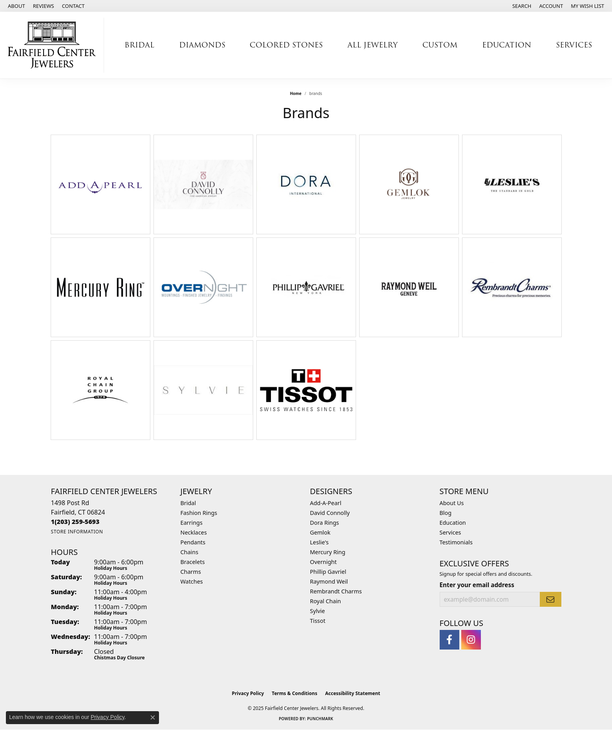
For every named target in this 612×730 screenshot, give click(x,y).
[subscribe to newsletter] (550, 599)
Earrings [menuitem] (192, 522)
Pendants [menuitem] (193, 542)
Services (574, 45)
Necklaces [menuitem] (194, 532)
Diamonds (202, 45)
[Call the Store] (75, 521)
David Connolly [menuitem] (330, 512)
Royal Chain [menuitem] (325, 601)
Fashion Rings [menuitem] (199, 512)
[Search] (522, 6)
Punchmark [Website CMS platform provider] (320, 718)
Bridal (139, 45)
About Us (452, 503)
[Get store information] (77, 531)
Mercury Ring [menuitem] (327, 552)
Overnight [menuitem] (323, 562)
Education (506, 45)
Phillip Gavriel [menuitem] (328, 571)
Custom (439, 45)
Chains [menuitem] (190, 552)
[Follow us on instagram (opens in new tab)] (471, 640)
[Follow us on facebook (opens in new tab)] (449, 640)
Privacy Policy (248, 693)
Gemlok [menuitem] (320, 532)
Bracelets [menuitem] (193, 562)
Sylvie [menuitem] (317, 611)
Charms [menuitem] (191, 571)
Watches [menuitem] (192, 581)
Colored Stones (286, 45)
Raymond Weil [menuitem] (329, 581)
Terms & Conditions (294, 693)
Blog (446, 512)
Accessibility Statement (352, 693)
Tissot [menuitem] (317, 620)
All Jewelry (372, 45)
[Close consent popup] (152, 717)
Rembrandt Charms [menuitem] (336, 591)
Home (295, 93)
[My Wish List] (587, 6)
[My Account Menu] (551, 6)
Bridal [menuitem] (188, 503)
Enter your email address (477, 585)
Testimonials (456, 542)
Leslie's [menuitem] (319, 542)
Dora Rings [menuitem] (324, 522)
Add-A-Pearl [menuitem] (326, 503)
